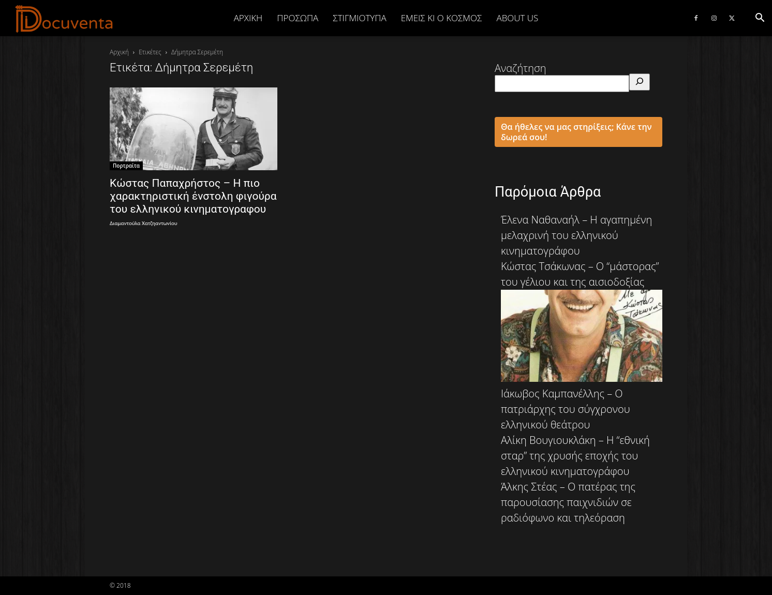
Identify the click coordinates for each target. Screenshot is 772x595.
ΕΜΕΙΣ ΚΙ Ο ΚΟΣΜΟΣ (441, 18)
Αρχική (248, 18)
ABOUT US (517, 18)
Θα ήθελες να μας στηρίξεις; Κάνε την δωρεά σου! (576, 132)
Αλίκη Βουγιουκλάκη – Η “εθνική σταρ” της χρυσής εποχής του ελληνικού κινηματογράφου (575, 455)
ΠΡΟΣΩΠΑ (297, 18)
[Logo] (64, 18)
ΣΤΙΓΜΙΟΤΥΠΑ (359, 18)
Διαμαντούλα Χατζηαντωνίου (143, 223)
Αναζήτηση (520, 68)
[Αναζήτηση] (639, 82)
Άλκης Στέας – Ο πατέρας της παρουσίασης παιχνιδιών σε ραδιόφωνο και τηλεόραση (568, 502)
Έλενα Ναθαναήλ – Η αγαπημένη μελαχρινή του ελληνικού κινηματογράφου (576, 235)
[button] (759, 18)
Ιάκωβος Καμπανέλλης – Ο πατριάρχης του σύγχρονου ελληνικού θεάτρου (565, 409)
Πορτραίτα (126, 165)
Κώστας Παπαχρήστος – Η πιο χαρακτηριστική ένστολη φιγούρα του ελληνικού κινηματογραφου (193, 196)
